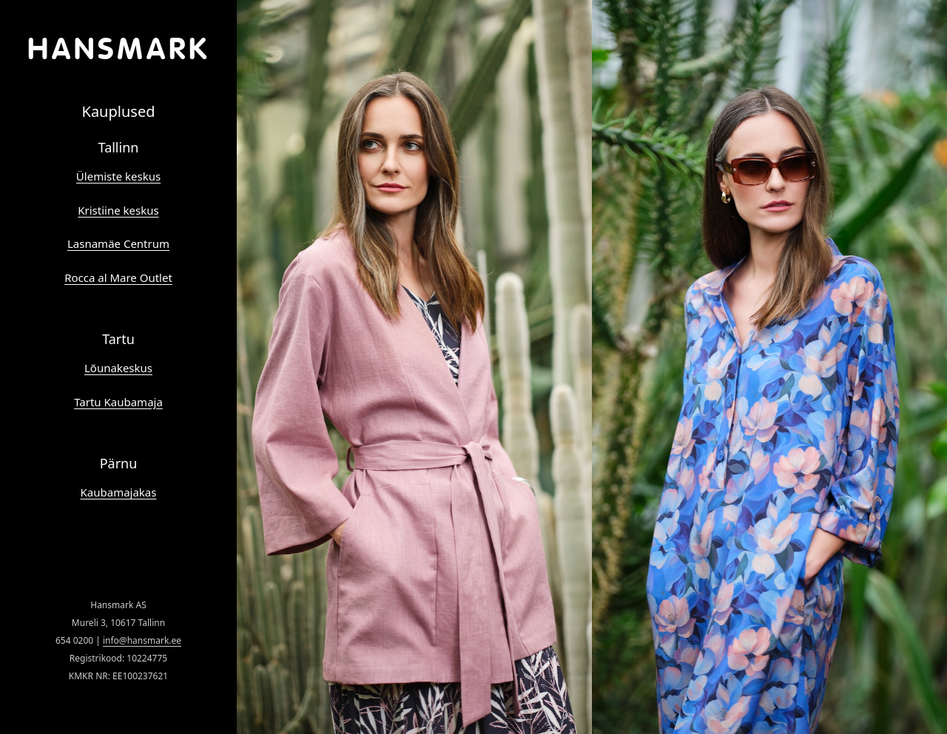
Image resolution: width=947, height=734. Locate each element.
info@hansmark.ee (142, 640)
